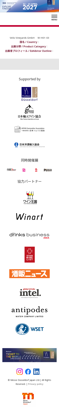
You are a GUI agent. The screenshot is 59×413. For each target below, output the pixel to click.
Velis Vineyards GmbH (22, 37)
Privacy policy (35, 383)
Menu (54, 19)
